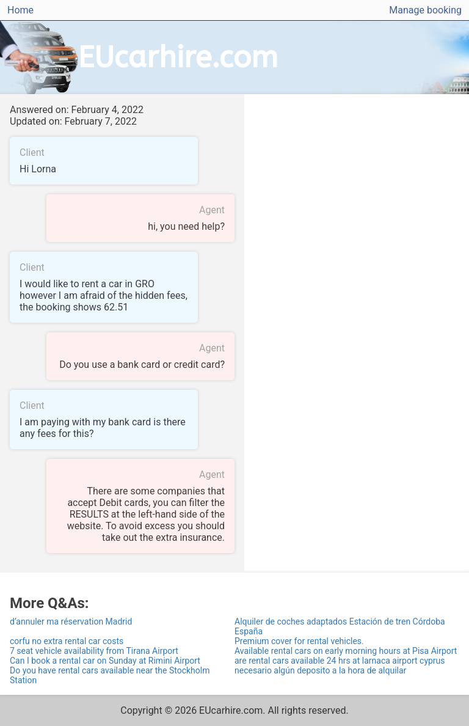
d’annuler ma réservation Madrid (71, 621)
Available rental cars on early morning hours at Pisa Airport (345, 651)
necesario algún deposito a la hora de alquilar (320, 670)
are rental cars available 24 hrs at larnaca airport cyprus (339, 661)
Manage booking (425, 10)
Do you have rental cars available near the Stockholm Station (110, 675)
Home (20, 10)
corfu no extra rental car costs (66, 641)
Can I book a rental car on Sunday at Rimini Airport (105, 661)
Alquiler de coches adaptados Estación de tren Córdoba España (339, 626)
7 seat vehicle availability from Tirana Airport (94, 651)
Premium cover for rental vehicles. (299, 641)
